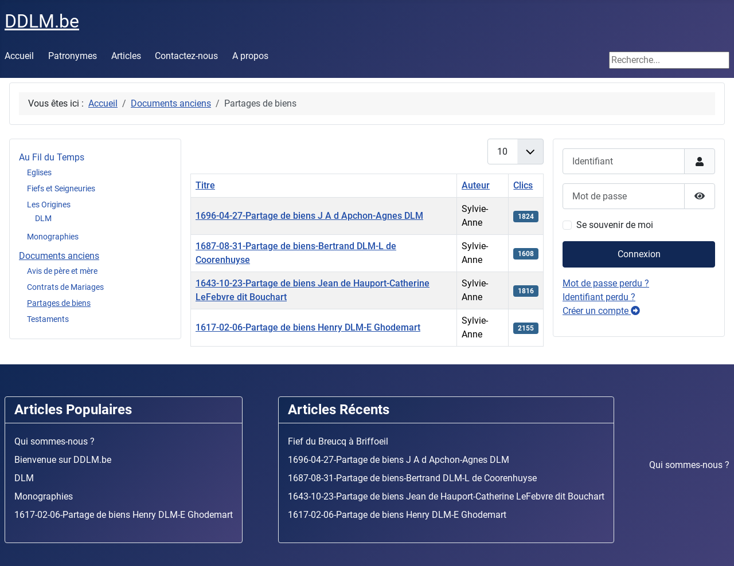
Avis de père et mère (62, 271)
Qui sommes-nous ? (689, 464)
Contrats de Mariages (65, 287)
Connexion (639, 254)
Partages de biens (59, 303)
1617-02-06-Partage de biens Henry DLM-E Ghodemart (308, 327)
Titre (205, 185)
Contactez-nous (186, 55)
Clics (523, 185)
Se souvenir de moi (614, 224)
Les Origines (49, 204)
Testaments (48, 319)
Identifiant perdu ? (599, 297)
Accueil (19, 55)
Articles (126, 55)
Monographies (53, 236)
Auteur (476, 185)
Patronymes (72, 55)
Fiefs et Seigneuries (61, 188)
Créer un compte (601, 310)
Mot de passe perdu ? (606, 283)
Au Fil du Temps (51, 157)
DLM (43, 218)
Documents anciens (59, 255)
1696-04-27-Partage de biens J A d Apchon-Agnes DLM (309, 215)
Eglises (39, 172)
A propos (250, 55)
